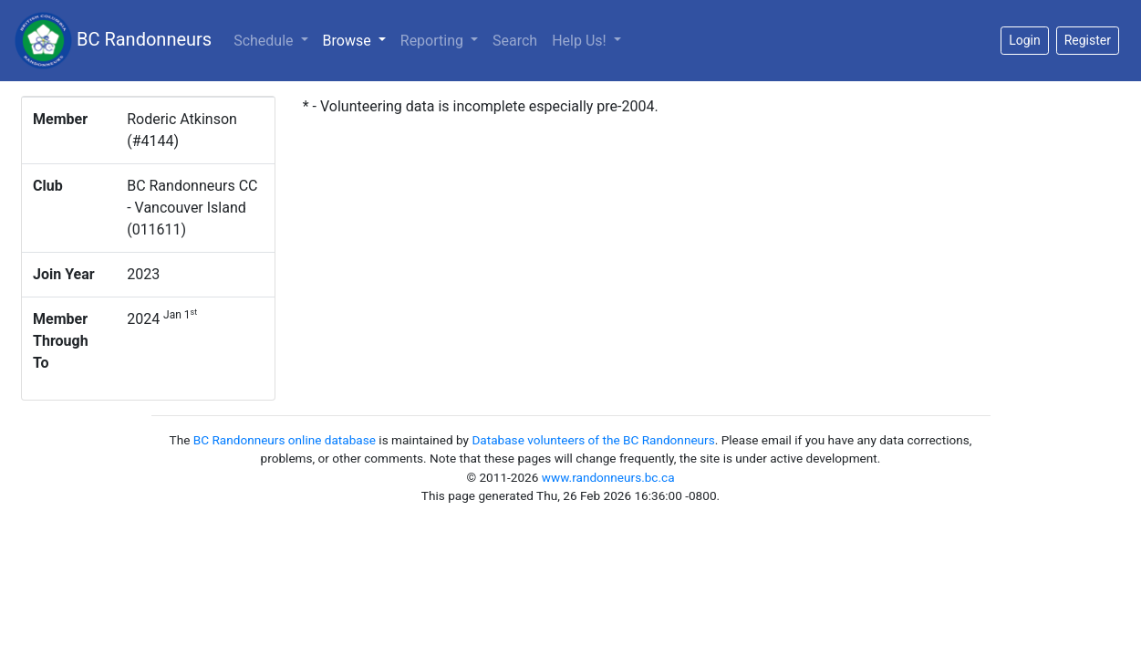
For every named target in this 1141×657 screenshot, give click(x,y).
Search (515, 40)
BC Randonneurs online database (284, 440)
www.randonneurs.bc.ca (608, 477)
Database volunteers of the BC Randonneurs (593, 440)
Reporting (433, 40)
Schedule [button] (264, 40)
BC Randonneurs (113, 40)
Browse (358, 39)
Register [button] (1087, 40)
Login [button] (1025, 40)
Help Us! (580, 40)
